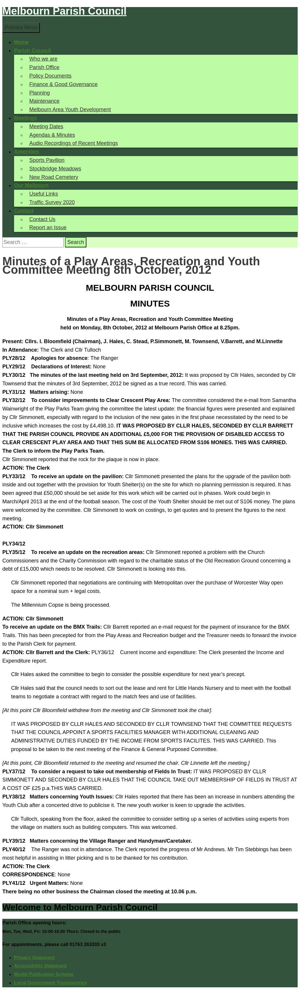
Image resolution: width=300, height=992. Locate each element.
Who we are (43, 59)
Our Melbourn (31, 185)
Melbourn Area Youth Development (70, 109)
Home (21, 42)
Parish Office (44, 67)
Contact (24, 211)
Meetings (25, 118)
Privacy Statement (34, 957)
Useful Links (43, 194)
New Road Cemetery (53, 177)
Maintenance (44, 101)
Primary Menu (21, 27)
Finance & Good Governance (63, 84)
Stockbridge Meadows (55, 169)
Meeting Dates (46, 126)
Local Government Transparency (50, 982)
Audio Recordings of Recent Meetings (73, 143)
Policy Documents (50, 76)
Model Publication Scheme (44, 974)
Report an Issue (48, 227)
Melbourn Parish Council (64, 11)
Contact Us (42, 219)
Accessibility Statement (40, 965)
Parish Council (32, 51)
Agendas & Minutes (52, 135)
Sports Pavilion (46, 160)
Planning (39, 93)
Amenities (26, 152)
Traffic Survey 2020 (52, 202)
